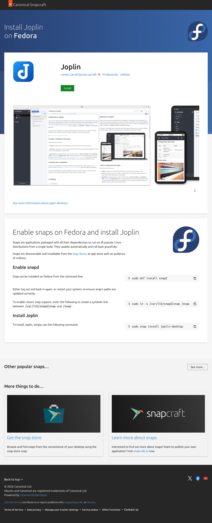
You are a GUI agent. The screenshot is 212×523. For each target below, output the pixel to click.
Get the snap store (24, 437)
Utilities (125, 74)
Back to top (13, 479)
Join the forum (12, 502)
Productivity (110, 74)
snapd (67, 502)
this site (91, 502)
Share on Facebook (198, 478)
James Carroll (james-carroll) (79, 74)
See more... (198, 367)
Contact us (131, 509)
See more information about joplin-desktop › (41, 203)
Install (67, 88)
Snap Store (79, 253)
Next (194, 190)
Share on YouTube (205, 478)
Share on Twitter (190, 478)
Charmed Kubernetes (33, 495)
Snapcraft (77, 502)
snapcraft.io (141, 451)
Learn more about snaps (134, 437)
